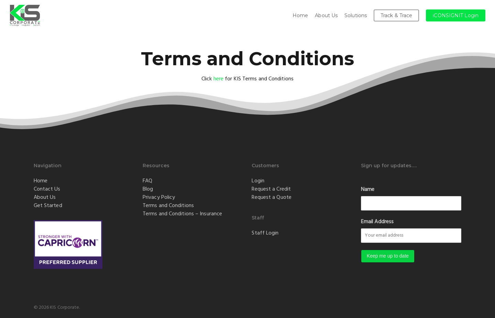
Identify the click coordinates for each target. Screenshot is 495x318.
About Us (45, 197)
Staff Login (265, 233)
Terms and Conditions (168, 205)
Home (40, 180)
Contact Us (47, 189)
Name (367, 189)
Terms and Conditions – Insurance (182, 213)
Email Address (377, 221)
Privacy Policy (159, 197)
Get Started (48, 205)
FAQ (147, 180)
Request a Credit (271, 189)
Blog (148, 189)
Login (258, 180)
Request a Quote (272, 197)
